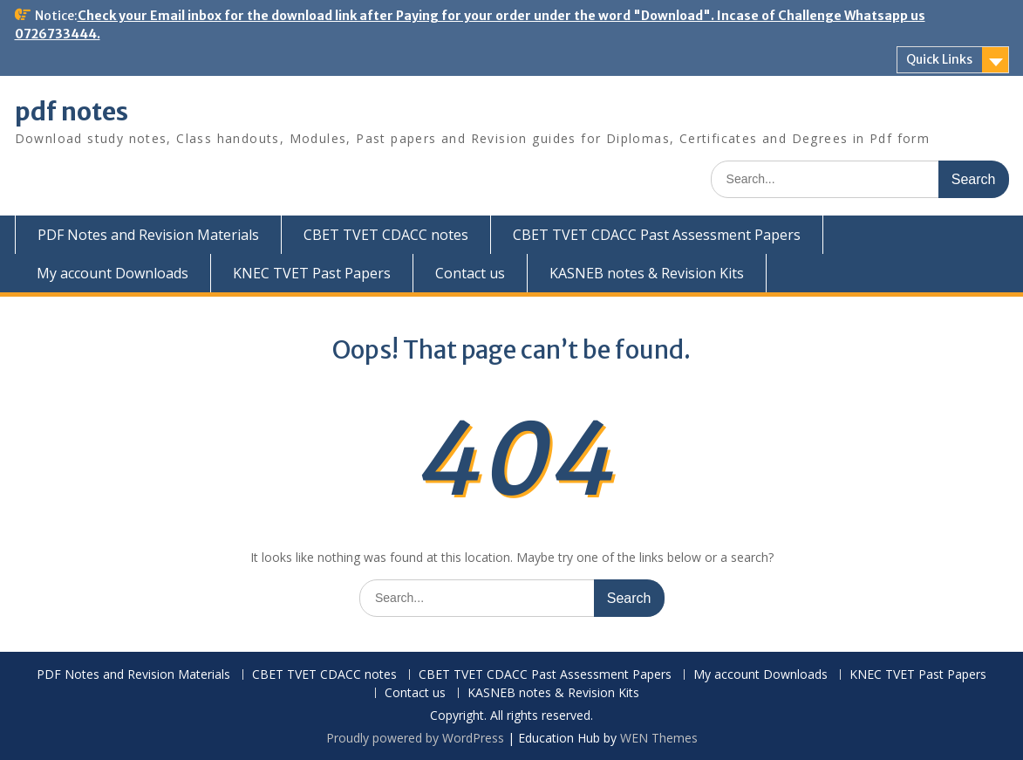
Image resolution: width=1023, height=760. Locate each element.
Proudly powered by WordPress (415, 737)
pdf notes (71, 111)
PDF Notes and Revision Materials (148, 234)
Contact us (470, 273)
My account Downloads (112, 273)
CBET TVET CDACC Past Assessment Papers (657, 234)
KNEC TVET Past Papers (312, 273)
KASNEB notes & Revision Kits (646, 273)
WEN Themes (659, 737)
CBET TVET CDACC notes (385, 234)
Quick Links (939, 59)
